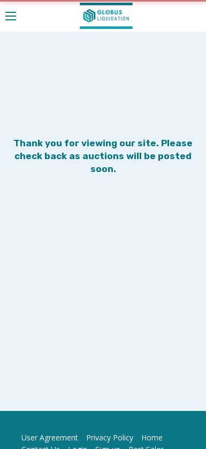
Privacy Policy (109, 437)
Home (152, 437)
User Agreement (49, 437)
